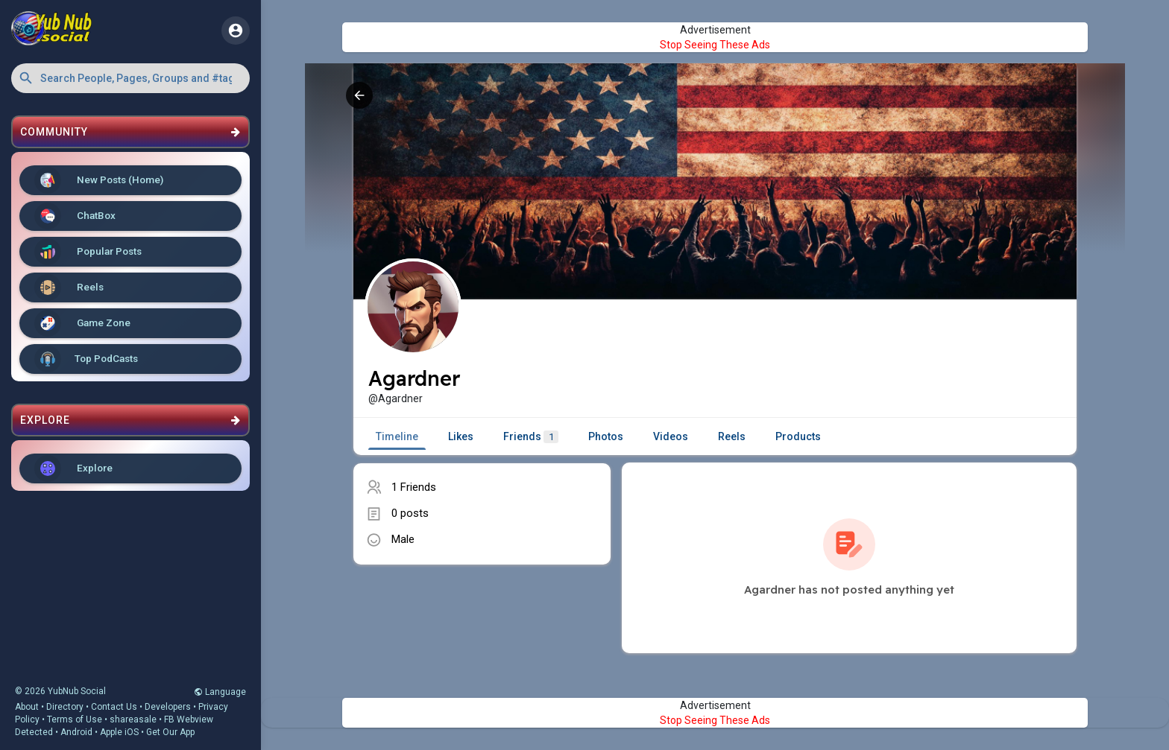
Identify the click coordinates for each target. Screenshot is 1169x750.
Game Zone (82, 323)
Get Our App (170, 732)
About (27, 707)
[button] (130, 78)
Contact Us (114, 707)
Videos (670, 436)
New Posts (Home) (98, 180)
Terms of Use (74, 719)
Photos (605, 436)
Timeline (397, 436)
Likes (460, 436)
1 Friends (413, 487)
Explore (73, 468)
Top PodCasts (86, 359)
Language (220, 692)
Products (798, 436)
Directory (65, 707)
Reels (69, 287)
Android (76, 732)
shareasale (133, 719)
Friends (530, 436)
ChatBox (75, 216)
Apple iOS (119, 732)
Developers (168, 707)
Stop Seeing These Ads (715, 45)
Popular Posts (88, 251)
